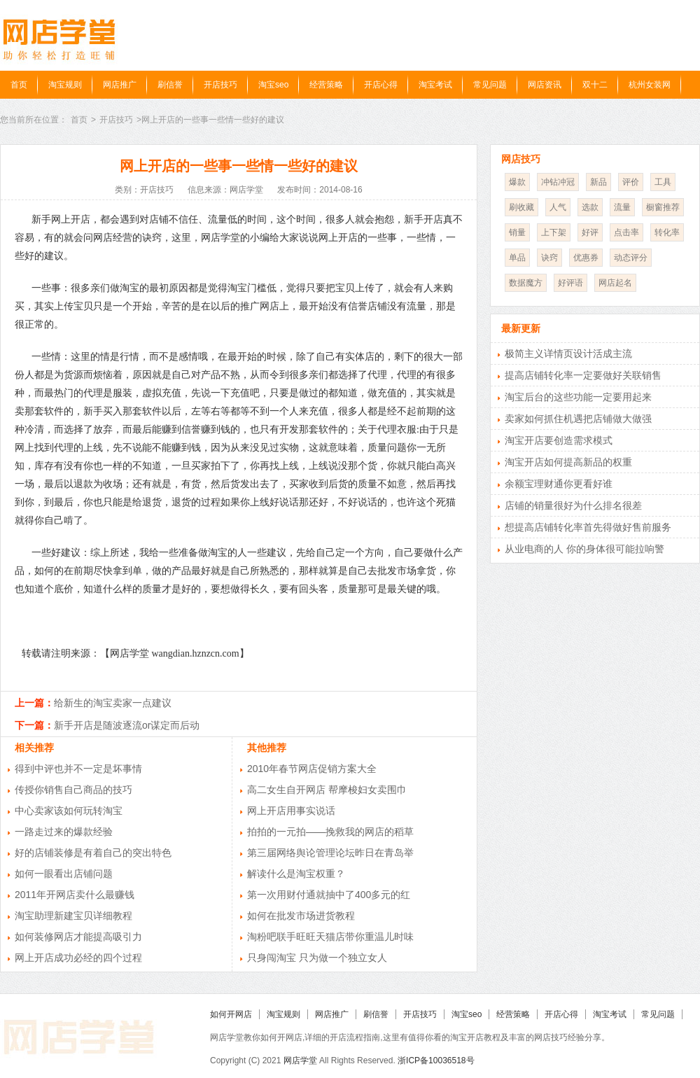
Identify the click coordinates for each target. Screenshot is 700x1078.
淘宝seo (273, 85)
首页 (18, 85)
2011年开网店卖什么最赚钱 (74, 894)
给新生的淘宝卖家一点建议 (113, 702)
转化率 (667, 232)
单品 (517, 257)
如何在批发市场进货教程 (301, 915)
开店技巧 (220, 85)
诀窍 (549, 257)
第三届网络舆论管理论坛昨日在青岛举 (330, 852)
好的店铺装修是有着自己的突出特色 (93, 852)
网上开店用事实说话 (291, 810)
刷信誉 (170, 85)
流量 (622, 207)
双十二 (595, 85)
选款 (590, 207)
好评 (590, 232)
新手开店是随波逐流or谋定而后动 (127, 725)
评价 (630, 182)
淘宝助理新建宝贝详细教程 (73, 915)
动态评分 (631, 257)
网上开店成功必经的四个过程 (78, 957)
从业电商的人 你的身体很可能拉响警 (584, 548)
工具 (662, 182)
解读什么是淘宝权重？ (296, 873)
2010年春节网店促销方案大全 (312, 768)
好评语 (570, 283)
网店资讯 (544, 85)
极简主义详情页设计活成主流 (568, 353)
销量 (517, 232)
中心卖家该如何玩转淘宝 (68, 810)
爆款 (517, 182)
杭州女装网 (650, 85)
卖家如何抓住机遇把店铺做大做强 (578, 418)
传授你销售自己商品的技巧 (73, 789)
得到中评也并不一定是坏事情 (78, 768)
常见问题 (490, 85)
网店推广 (119, 85)
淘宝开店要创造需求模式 (558, 440)
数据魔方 (525, 283)
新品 (598, 182)
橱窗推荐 (663, 207)
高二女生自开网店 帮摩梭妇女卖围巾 (327, 789)
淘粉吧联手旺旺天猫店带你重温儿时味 (330, 936)
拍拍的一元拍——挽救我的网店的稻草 (330, 831)
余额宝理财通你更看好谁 (558, 483)
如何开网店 (231, 1014)
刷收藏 (521, 207)
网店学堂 (300, 1060)
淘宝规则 (65, 85)
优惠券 (585, 257)
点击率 (626, 232)
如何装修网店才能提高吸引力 (78, 936)
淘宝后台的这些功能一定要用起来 (578, 396)
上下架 (553, 232)
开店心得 (381, 85)
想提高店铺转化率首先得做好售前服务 (588, 527)
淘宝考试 (435, 85)
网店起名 (615, 283)
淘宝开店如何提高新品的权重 (568, 462)
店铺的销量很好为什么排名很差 (573, 505)
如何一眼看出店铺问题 (64, 873)
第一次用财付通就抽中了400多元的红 (328, 894)
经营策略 (326, 85)
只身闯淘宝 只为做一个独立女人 (317, 957)
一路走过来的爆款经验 (64, 831)
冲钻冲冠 (558, 182)
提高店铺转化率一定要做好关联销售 (583, 375)
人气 (558, 207)
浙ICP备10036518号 (436, 1060)
